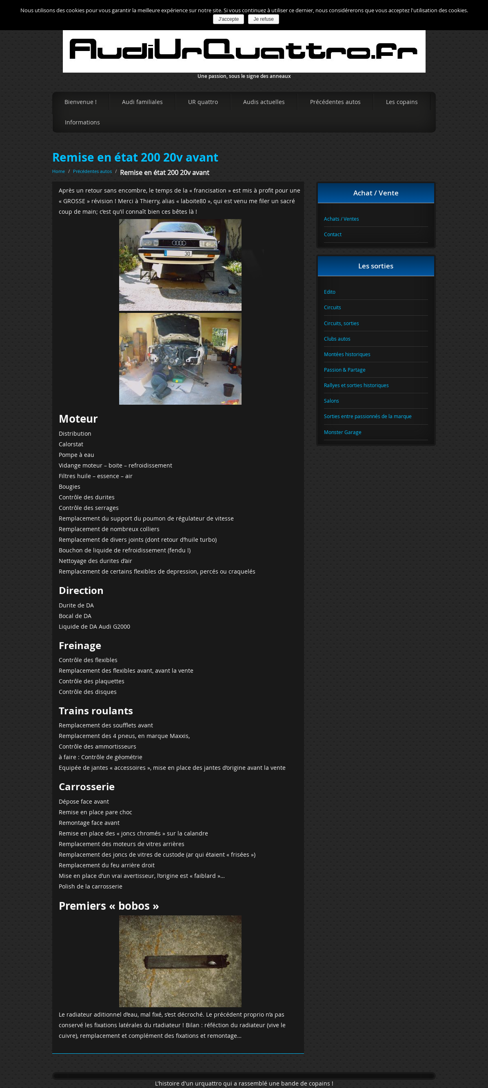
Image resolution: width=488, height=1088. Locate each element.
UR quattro (203, 102)
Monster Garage (343, 432)
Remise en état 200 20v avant (135, 157)
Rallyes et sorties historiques (356, 385)
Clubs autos (337, 338)
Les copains (402, 102)
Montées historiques (347, 354)
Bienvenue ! (80, 102)
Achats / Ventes (341, 218)
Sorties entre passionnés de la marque (368, 416)
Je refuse (263, 19)
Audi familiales (142, 102)
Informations (82, 122)
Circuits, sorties (341, 323)
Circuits (332, 307)
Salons (331, 400)
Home (58, 171)
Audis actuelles (264, 102)
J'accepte (228, 19)
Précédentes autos (335, 102)
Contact (333, 234)
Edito (329, 291)
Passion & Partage (345, 369)
